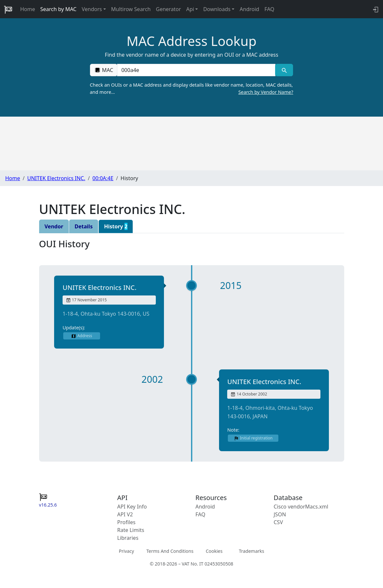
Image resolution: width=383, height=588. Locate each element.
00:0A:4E (103, 178)
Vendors (92, 9)
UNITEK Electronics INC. (56, 178)
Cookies (214, 551)
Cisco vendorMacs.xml (301, 506)
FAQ (269, 9)
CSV (278, 522)
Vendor (54, 226)
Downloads (216, 9)
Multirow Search (131, 9)
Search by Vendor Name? (265, 92)
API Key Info (132, 506)
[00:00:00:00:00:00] (196, 70)
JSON (280, 514)
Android (249, 9)
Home (27, 9)
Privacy (126, 551)
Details (84, 226)
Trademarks (251, 551)
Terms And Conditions (169, 551)
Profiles (126, 522)
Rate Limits (130, 530)
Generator (168, 9)
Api (190, 9)
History (115, 226)
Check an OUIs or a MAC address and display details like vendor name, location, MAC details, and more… (191, 88)
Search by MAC (58, 9)
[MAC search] (284, 70)
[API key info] (375, 9)
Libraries (128, 537)
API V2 (125, 514)
